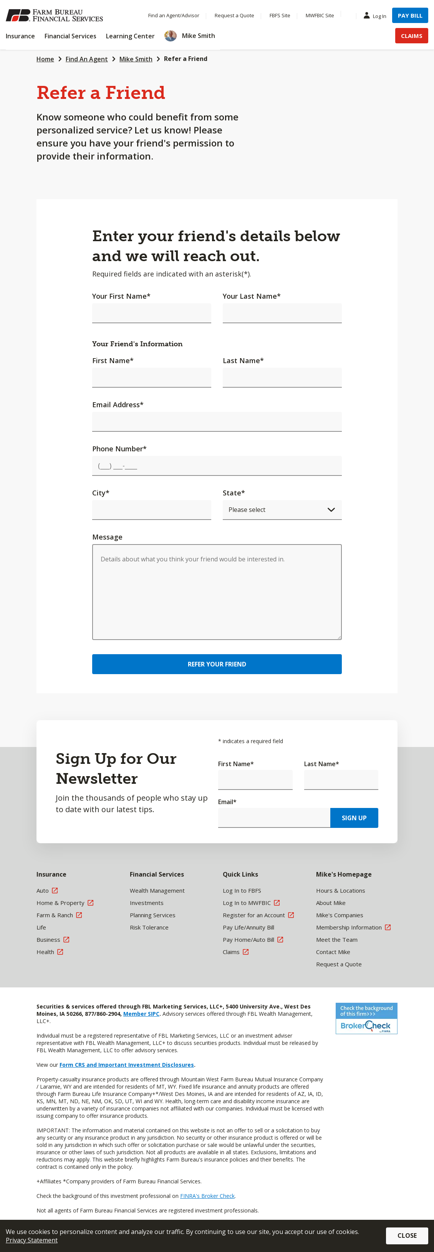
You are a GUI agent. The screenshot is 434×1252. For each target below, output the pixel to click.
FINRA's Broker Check (207, 1195)
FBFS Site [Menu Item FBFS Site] (280, 15)
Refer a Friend (185, 58)
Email (227, 802)
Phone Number (119, 448)
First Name (113, 360)
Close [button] (407, 1235)
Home (45, 59)
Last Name (243, 360)
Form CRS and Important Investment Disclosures (127, 1064)
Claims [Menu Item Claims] (411, 35)
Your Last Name (252, 296)
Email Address (118, 404)
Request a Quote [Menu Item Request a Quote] (234, 15)
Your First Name (121, 296)
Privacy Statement (32, 1240)
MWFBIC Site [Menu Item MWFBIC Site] (320, 15)
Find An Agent (87, 59)
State (234, 492)
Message (107, 536)
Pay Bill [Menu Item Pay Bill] (410, 15)
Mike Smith (135, 59)
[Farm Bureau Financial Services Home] (56, 15)
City (100, 492)
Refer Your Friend (217, 664)
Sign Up (354, 818)
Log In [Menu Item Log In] (377, 16)
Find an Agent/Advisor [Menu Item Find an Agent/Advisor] (173, 15)
